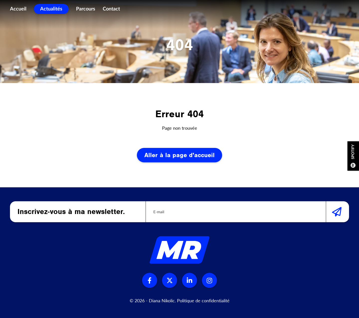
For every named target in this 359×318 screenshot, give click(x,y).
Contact (111, 9)
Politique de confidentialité (203, 300)
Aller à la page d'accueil (179, 155)
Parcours (85, 9)
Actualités (51, 9)
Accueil (18, 9)
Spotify (353, 156)
